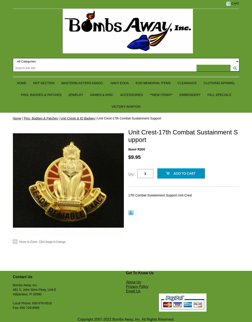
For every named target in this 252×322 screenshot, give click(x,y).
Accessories (131, 95)
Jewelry (75, 95)
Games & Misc (101, 95)
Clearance (187, 83)
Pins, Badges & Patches (41, 95)
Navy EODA (120, 83)
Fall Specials (219, 95)
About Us (133, 282)
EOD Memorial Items (153, 83)
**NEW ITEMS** (161, 95)
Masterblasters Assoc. (82, 83)
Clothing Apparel (219, 83)
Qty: (131, 174)
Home (21, 83)
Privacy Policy (137, 287)
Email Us (133, 291)
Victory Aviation (126, 106)
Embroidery (190, 95)
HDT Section (44, 83)
